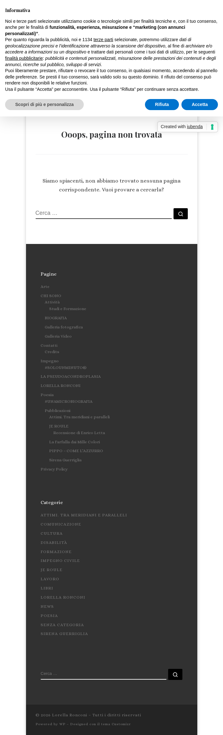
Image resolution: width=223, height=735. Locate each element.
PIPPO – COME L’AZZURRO (76, 450)
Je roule (51, 569)
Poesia (47, 394)
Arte (45, 286)
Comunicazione (61, 524)
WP (62, 724)
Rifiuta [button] (162, 104)
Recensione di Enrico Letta (79, 432)
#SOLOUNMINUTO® (66, 367)
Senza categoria (62, 624)
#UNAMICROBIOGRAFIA (69, 401)
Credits (52, 351)
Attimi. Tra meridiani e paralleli (79, 416)
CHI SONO (51, 295)
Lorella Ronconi (63, 597)
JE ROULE (59, 426)
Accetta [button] (200, 104)
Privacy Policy (54, 469)
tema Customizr (116, 724)
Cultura (52, 533)
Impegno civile (60, 560)
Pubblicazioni (57, 410)
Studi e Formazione (67, 308)
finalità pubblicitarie (24, 58)
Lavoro (50, 578)
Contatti (49, 345)
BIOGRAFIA (56, 317)
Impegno (50, 360)
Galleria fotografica (64, 327)
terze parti (103, 39)
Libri (47, 588)
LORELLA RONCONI (61, 385)
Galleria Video (58, 336)
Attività (52, 302)
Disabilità (54, 542)
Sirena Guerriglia (65, 460)
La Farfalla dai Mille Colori (74, 441)
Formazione (56, 551)
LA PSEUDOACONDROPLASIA (71, 376)
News (47, 606)
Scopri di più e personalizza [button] (44, 104)
